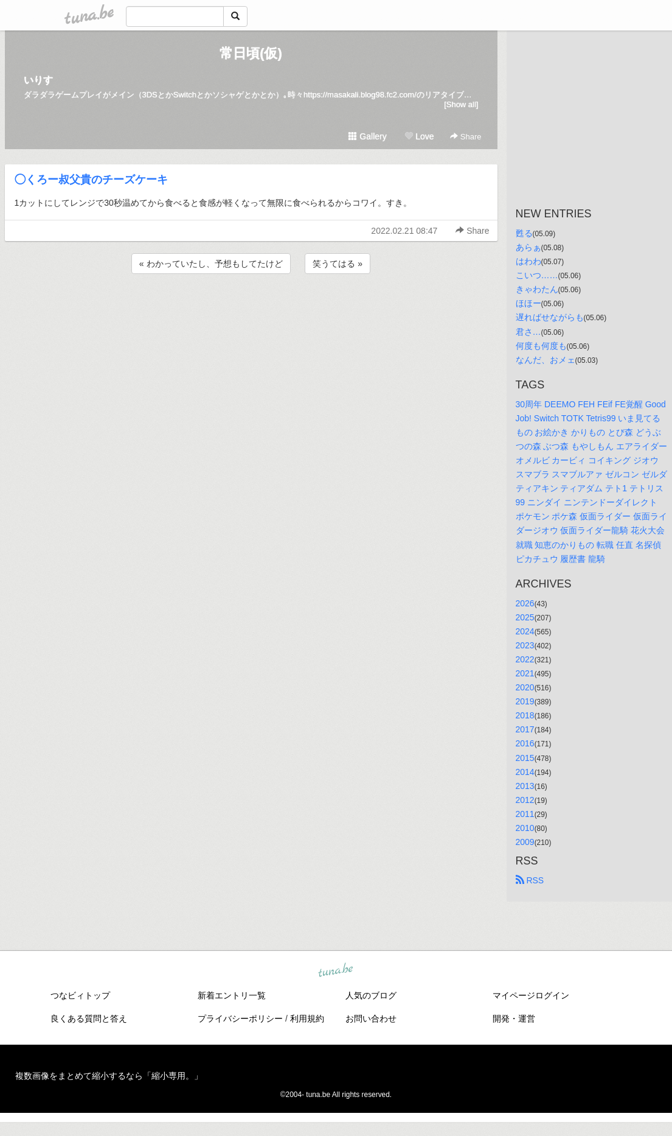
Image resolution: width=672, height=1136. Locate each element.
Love (419, 136)
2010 (525, 828)
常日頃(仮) (251, 53)
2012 (525, 800)
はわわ (528, 261)
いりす (38, 80)
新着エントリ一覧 (232, 995)
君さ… (528, 332)
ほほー (528, 303)
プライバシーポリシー (240, 1018)
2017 (525, 729)
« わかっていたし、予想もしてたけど (211, 263)
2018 (525, 715)
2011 (525, 814)
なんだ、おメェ (545, 360)
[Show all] (461, 104)
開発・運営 (514, 1018)
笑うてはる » (337, 263)
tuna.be (336, 971)
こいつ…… (537, 275)
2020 (525, 687)
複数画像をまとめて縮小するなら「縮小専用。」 (109, 1076)
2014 (525, 772)
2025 (525, 617)
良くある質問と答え (88, 1018)
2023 (525, 645)
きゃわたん (537, 289)
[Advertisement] (251, 309)
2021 (525, 673)
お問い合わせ (371, 1018)
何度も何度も (541, 346)
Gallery (367, 136)
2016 (525, 743)
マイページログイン (531, 995)
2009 (525, 842)
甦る (524, 233)
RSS (530, 880)
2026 (525, 603)
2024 (525, 631)
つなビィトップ (80, 995)
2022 (525, 659)
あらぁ (528, 247)
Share (465, 136)
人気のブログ (371, 995)
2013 (525, 786)
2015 (525, 758)
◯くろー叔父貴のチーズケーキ (91, 180)
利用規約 (307, 1018)
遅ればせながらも (550, 317)
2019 (525, 701)
